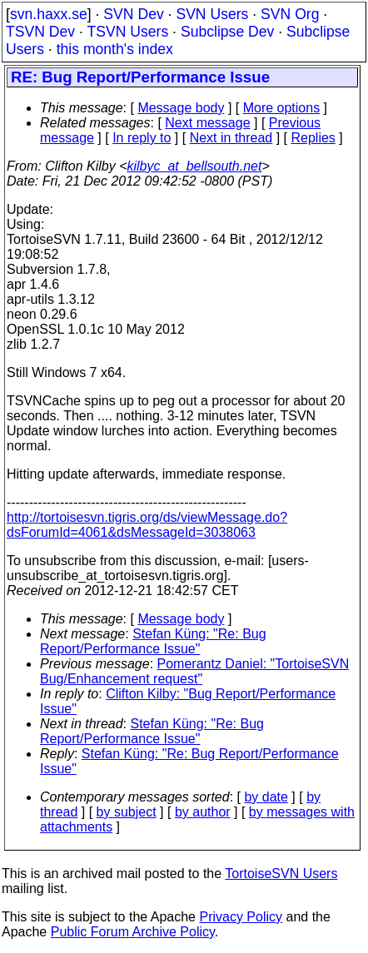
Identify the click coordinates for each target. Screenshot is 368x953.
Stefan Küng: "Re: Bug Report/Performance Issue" (153, 641)
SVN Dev (133, 14)
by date (265, 797)
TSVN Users (127, 31)
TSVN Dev (40, 31)
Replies (313, 138)
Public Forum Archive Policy (133, 932)
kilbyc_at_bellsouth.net (194, 166)
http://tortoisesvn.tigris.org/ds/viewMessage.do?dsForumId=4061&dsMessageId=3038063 (147, 524)
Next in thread (231, 138)
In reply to (141, 138)
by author (203, 812)
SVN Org (290, 14)
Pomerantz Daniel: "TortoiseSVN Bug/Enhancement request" (194, 671)
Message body (180, 108)
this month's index (115, 49)
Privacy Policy (240, 917)
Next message (207, 123)
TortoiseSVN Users (281, 873)
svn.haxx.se (48, 14)
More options (282, 108)
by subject (127, 812)
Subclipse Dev (227, 31)
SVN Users (212, 14)
